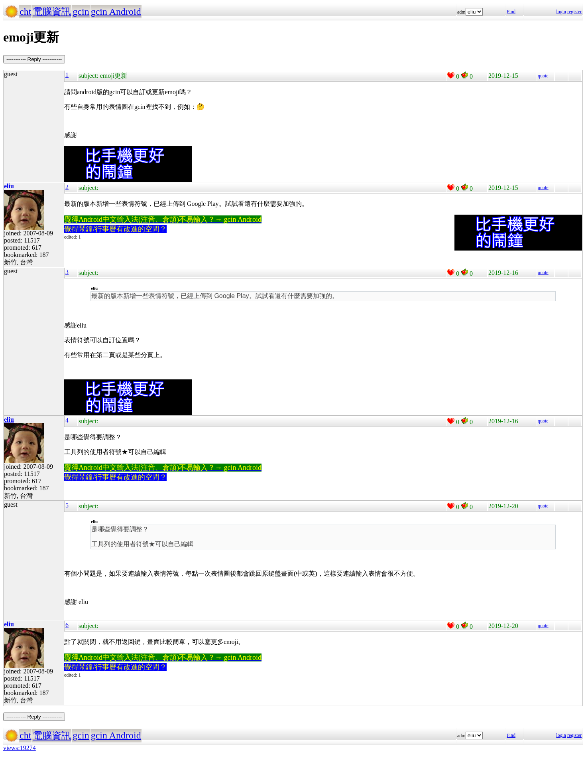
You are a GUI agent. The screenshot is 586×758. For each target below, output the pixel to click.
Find (511, 11)
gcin (81, 11)
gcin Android (116, 11)
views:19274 (19, 747)
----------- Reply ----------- (34, 59)
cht (25, 11)
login (561, 11)
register (574, 11)
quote (543, 76)
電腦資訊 (52, 11)
